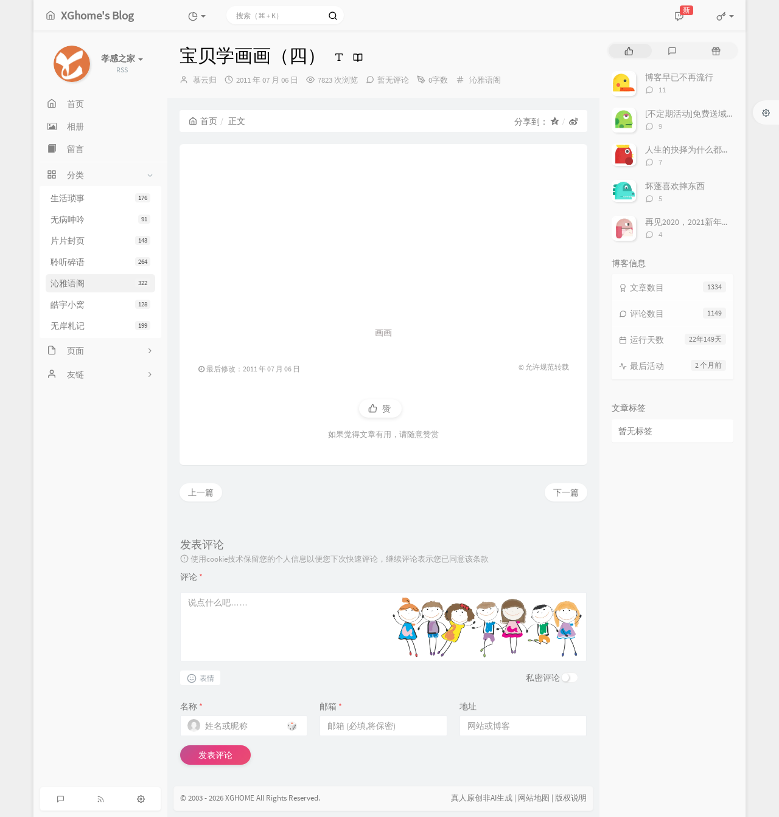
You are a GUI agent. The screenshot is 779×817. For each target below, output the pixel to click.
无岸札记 (100, 325)
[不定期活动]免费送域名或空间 (703, 113)
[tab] (629, 51)
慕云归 (205, 80)
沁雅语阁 (100, 283)
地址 (468, 706)
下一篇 (566, 492)
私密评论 (543, 677)
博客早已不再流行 (679, 77)
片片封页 (100, 240)
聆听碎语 (100, 262)
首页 (203, 120)
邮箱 (331, 706)
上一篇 (201, 492)
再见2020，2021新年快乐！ (696, 221)
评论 (191, 576)
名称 (191, 706)
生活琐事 (100, 198)
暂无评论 (393, 80)
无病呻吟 (100, 219)
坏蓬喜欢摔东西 (675, 186)
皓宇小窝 (100, 304)
